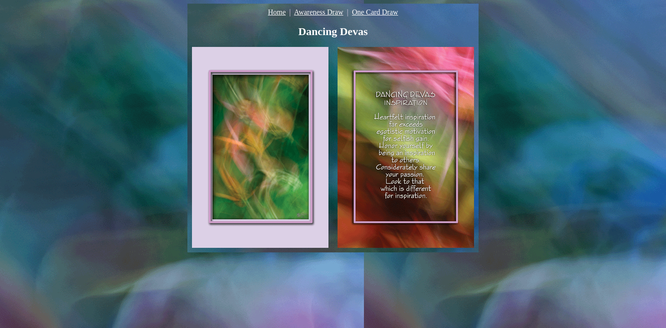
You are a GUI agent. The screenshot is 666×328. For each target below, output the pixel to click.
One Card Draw (375, 12)
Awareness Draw (318, 12)
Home (277, 12)
